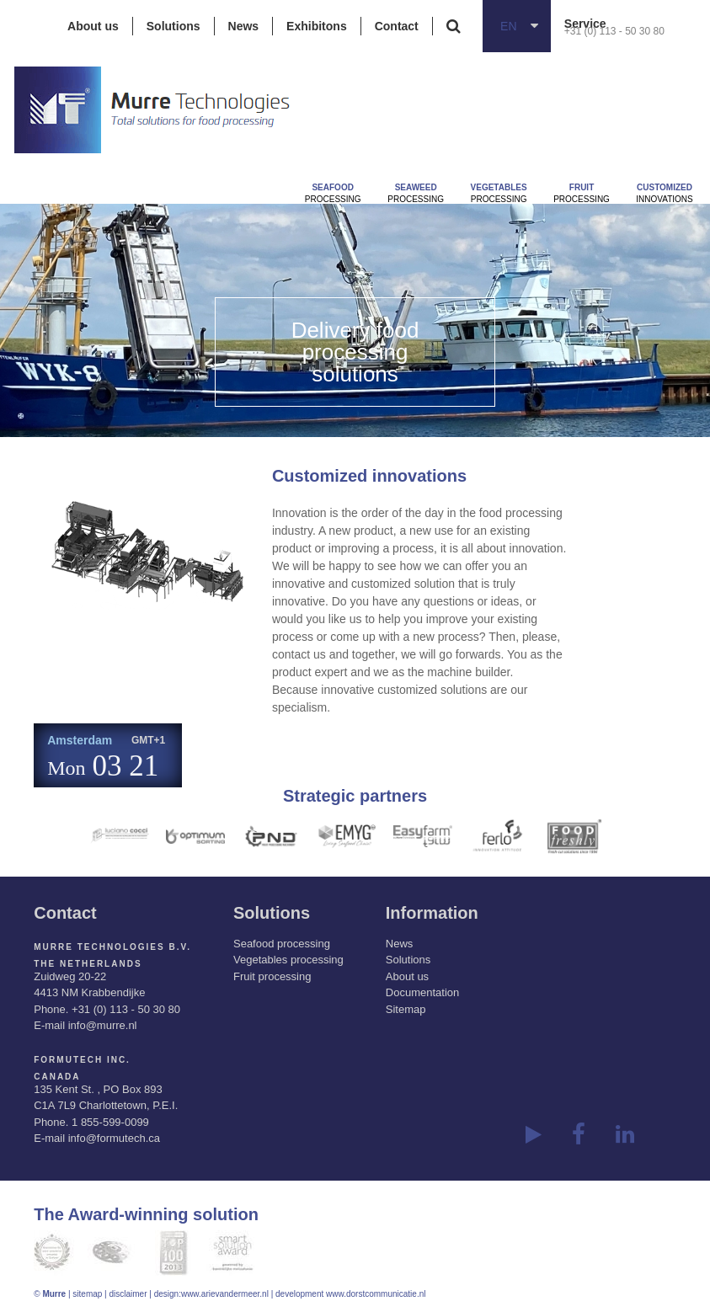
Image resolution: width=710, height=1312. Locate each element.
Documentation (422, 992)
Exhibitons (316, 26)
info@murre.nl (102, 1025)
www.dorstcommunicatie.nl (375, 1294)
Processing (333, 193)
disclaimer (128, 1294)
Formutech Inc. (82, 1059)
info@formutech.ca (114, 1138)
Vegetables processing (288, 959)
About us (93, 26)
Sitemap (406, 1009)
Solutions (173, 26)
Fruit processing (272, 976)
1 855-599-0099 (110, 1122)
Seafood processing (281, 943)
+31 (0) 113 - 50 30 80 (614, 31)
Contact (397, 26)
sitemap (87, 1294)
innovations (664, 193)
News (243, 26)
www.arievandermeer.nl (225, 1294)
